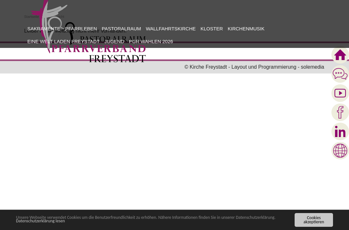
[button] (43, 28)
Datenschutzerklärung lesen (40, 221)
